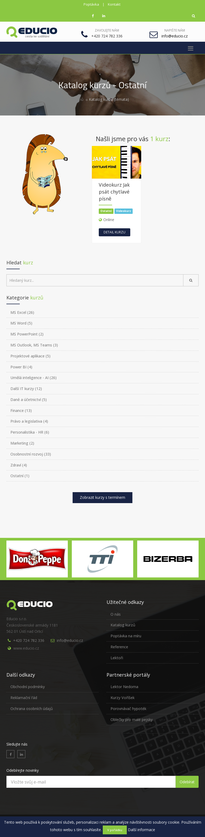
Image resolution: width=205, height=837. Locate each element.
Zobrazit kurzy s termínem (102, 497)
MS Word (21, 323)
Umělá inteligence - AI (33, 377)
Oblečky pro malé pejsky (132, 719)
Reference (119, 646)
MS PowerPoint (27, 334)
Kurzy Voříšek (123, 697)
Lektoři (117, 657)
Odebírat (187, 781)
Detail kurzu (114, 232)
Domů (78, 99)
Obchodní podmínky (27, 686)
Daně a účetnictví (28, 399)
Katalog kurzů (123, 624)
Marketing (22, 443)
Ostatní (19, 475)
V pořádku (114, 830)
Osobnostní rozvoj (30, 454)
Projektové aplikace (30, 355)
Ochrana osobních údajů (31, 708)
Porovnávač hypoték (128, 708)
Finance (21, 410)
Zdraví (18, 465)
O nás (116, 614)
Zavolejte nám (107, 30)
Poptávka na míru (126, 635)
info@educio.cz (70, 640)
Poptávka (91, 4)
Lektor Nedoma (124, 686)
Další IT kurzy (26, 388)
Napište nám (174, 30)
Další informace (141, 829)
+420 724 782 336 (28, 640)
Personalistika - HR (29, 432)
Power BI (21, 366)
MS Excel (22, 312)
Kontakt (114, 4)
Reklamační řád (23, 697)
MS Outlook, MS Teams (34, 345)
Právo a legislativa (29, 421)
